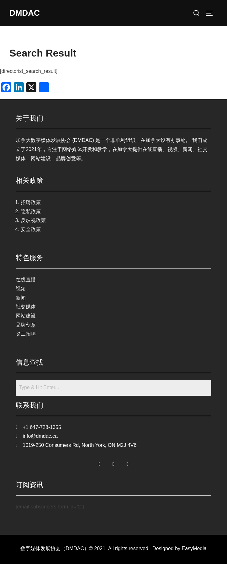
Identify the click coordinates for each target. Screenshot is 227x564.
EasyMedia (194, 548)
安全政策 (31, 229)
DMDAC (24, 13)
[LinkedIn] (127, 462)
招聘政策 (31, 202)
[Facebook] (99, 462)
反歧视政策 (33, 220)
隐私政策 (31, 211)
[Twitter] (113, 462)
